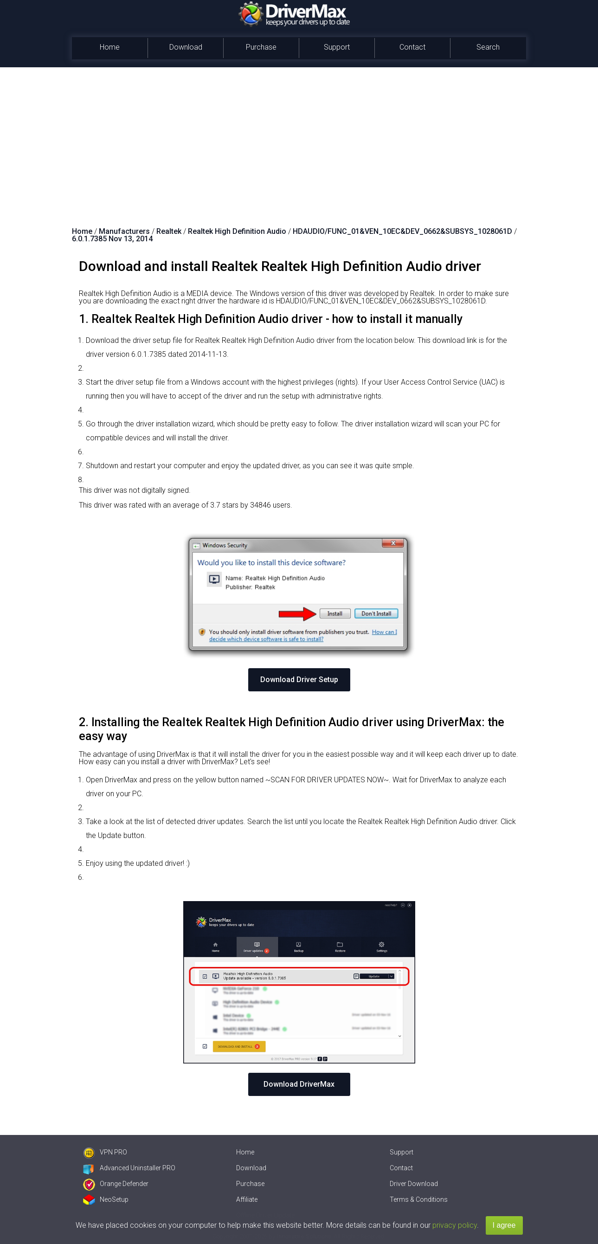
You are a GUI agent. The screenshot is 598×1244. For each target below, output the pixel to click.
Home (110, 47)
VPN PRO (105, 1152)
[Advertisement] (299, 137)
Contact (412, 47)
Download (185, 47)
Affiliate (246, 1199)
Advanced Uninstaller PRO (129, 1168)
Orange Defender (115, 1183)
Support (337, 47)
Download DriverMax (299, 1084)
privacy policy (454, 1225)
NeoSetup (106, 1199)
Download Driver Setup (299, 679)
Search (488, 47)
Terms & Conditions (419, 1199)
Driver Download (414, 1183)
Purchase (261, 47)
